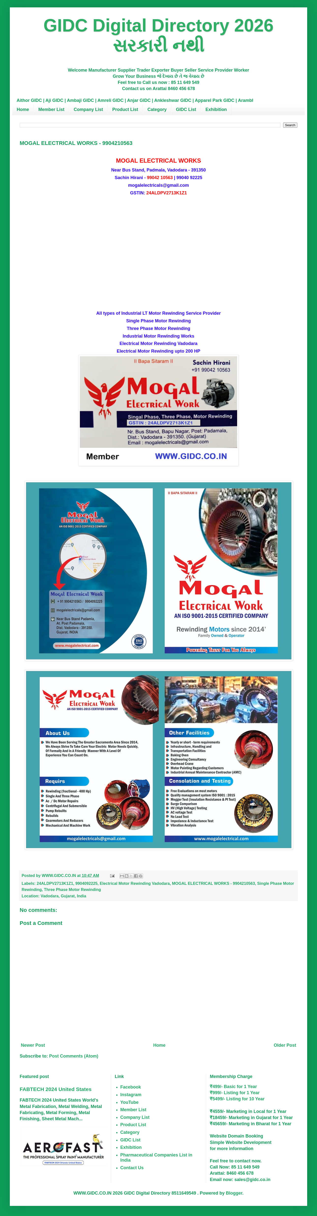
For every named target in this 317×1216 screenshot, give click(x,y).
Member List (51, 109)
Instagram (131, 1094)
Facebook (130, 1087)
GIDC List (186, 109)
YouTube (129, 1102)
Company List (88, 109)
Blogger (234, 1193)
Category (157, 109)
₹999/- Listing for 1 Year (235, 1092)
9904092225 (86, 883)
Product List (125, 109)
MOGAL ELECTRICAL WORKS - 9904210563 (213, 883)
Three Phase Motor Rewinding (72, 889)
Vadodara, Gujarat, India (63, 896)
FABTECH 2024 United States (55, 1089)
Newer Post (33, 1045)
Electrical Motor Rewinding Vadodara (135, 883)
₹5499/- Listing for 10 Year (237, 1098)
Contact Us (132, 1167)
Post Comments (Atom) (73, 1056)
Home (23, 109)
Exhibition (216, 109)
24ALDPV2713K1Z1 (55, 883)
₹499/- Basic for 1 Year (233, 1086)
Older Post (285, 1045)
